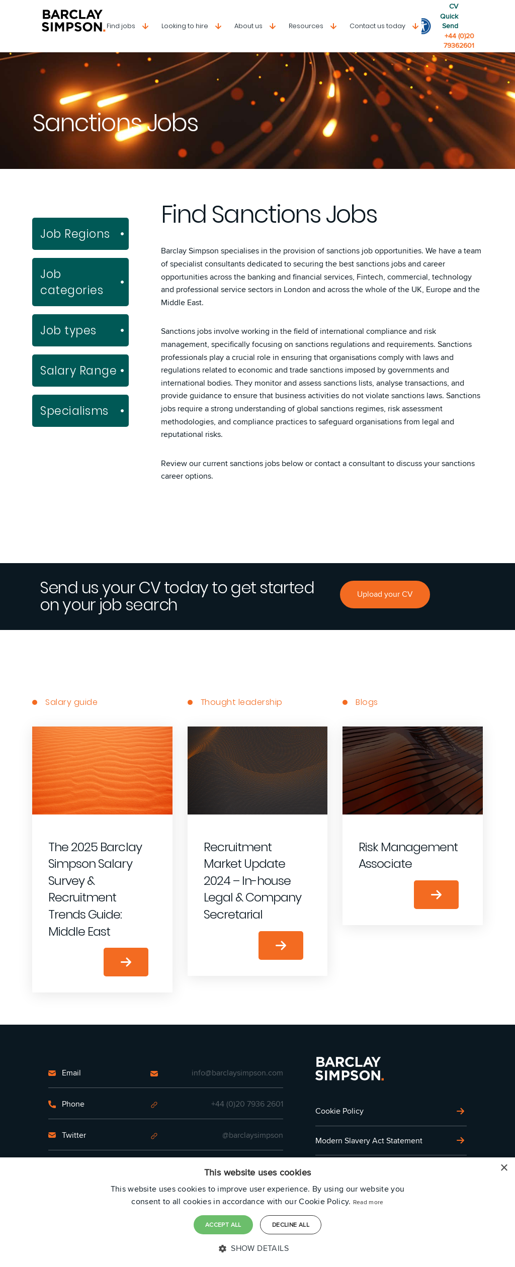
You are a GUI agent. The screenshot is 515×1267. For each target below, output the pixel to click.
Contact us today (377, 26)
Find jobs (121, 26)
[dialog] (257, 1212)
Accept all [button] (223, 1224)
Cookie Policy (339, 1111)
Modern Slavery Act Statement (368, 1140)
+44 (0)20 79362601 (459, 41)
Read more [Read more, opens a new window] (368, 1202)
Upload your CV (385, 594)
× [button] (503, 1168)
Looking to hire (184, 26)
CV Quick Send (449, 16)
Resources (306, 26)
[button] (257, 1248)
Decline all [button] (290, 1224)
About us (248, 26)
